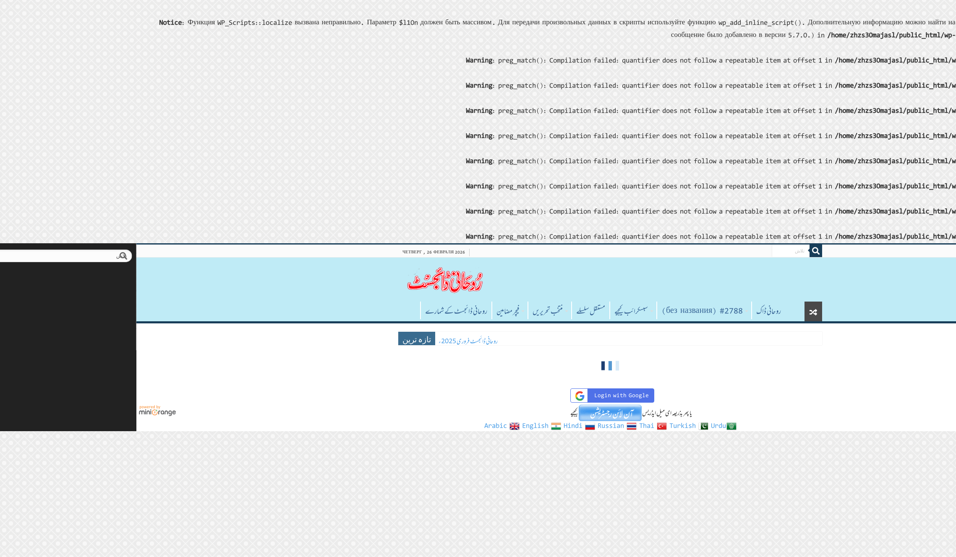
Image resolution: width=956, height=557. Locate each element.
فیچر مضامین (375, 311)
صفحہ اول (277, 310)
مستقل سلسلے (458, 311)
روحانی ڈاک (636, 311)
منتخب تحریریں (415, 311)
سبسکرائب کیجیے (499, 311)
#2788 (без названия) (570, 311)
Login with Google (479, 396)
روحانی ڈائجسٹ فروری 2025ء (336, 341)
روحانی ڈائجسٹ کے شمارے (324, 311)
